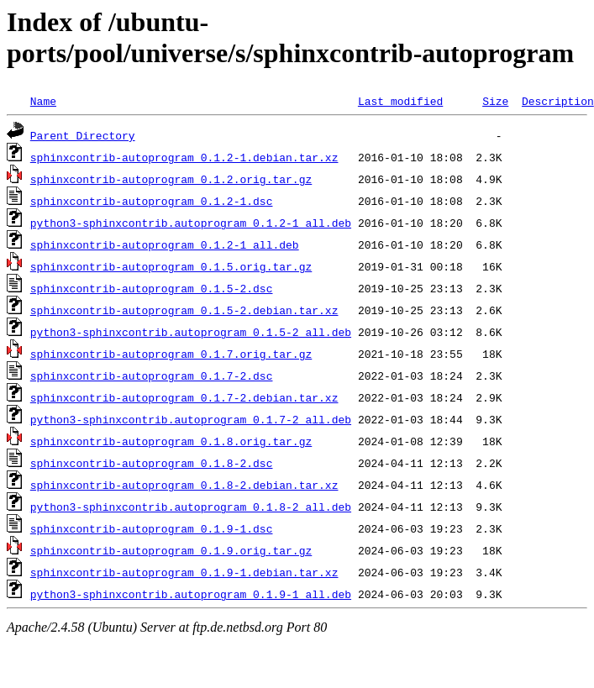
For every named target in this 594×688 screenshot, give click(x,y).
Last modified (400, 100)
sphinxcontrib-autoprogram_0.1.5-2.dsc (151, 288)
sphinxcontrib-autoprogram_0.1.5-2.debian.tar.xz (184, 310)
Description (558, 100)
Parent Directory (82, 135)
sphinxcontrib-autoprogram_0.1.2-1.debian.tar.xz (184, 157)
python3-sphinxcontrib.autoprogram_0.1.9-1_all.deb (190, 593)
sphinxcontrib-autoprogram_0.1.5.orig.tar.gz (171, 266)
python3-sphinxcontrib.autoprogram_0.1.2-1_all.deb (190, 222)
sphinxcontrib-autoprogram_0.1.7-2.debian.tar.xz (184, 397)
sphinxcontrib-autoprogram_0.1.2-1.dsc (151, 200)
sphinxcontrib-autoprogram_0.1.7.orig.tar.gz (171, 353)
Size (495, 100)
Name (43, 100)
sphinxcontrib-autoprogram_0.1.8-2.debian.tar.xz (184, 484)
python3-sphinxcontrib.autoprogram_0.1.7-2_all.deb (190, 419)
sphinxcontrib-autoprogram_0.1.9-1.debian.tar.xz (184, 572)
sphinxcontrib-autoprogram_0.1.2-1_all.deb (164, 244)
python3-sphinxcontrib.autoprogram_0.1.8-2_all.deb (190, 506)
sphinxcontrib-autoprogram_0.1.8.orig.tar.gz (171, 441)
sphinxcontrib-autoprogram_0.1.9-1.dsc (151, 528)
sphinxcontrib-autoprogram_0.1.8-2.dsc (151, 462)
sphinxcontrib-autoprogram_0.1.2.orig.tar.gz (171, 178)
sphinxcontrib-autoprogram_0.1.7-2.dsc (151, 375)
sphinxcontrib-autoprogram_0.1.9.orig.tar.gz (171, 550)
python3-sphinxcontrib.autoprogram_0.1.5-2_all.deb (190, 331)
